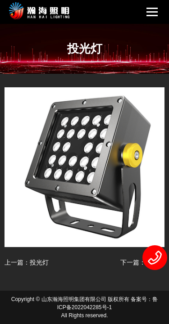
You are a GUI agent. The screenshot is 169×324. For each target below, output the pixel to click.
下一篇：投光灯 (142, 262)
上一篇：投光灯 (27, 262)
